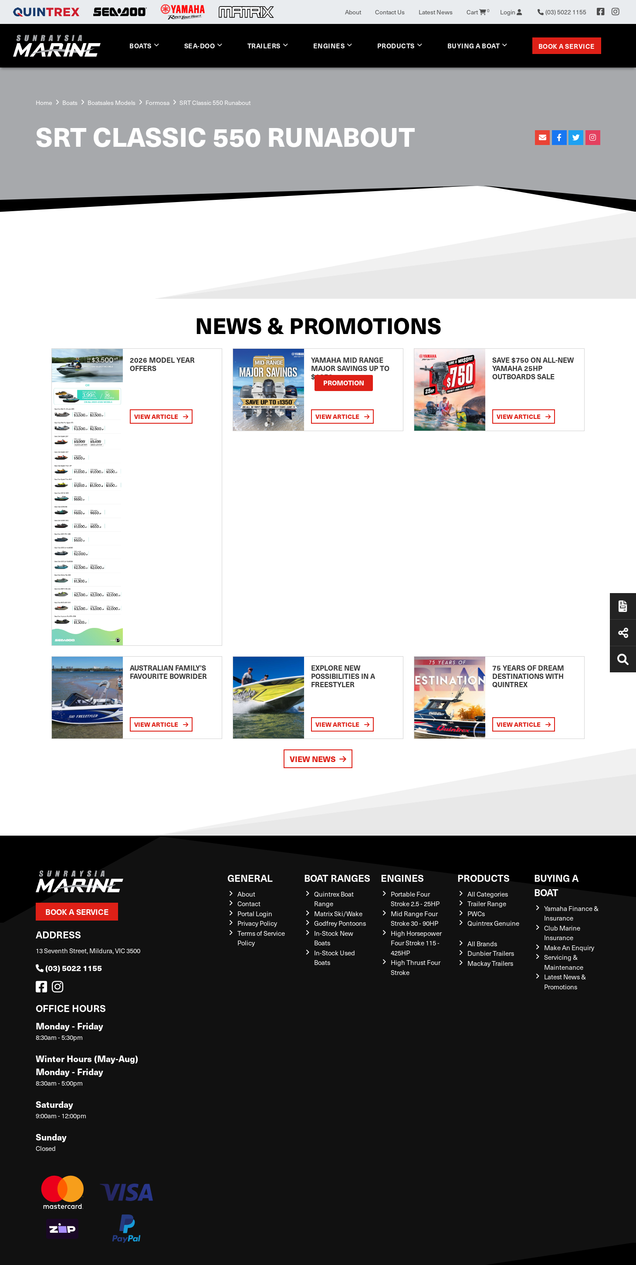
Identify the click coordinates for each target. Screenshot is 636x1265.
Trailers (264, 45)
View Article (161, 416)
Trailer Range (486, 903)
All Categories (487, 894)
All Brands (482, 943)
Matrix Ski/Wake (338, 913)
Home (44, 102)
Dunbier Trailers (490, 953)
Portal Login (254, 913)
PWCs (476, 913)
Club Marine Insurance (562, 933)
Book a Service (566, 46)
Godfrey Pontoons (340, 923)
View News (318, 758)
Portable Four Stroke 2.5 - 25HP (415, 899)
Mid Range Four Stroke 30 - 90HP (414, 918)
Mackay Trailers (490, 963)
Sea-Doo (199, 45)
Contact (248, 903)
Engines (329, 45)
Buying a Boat (473, 45)
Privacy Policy (257, 923)
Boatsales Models (111, 102)
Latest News (436, 12)
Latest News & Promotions (565, 982)
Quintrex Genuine (493, 923)
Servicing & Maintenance (563, 962)
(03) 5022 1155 (69, 967)
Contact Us (390, 12)
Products (396, 45)
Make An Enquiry (569, 947)
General (250, 877)
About (353, 12)
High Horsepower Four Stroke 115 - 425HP (416, 943)
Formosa (157, 102)
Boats (140, 45)
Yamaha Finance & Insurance (571, 913)
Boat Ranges (337, 877)
